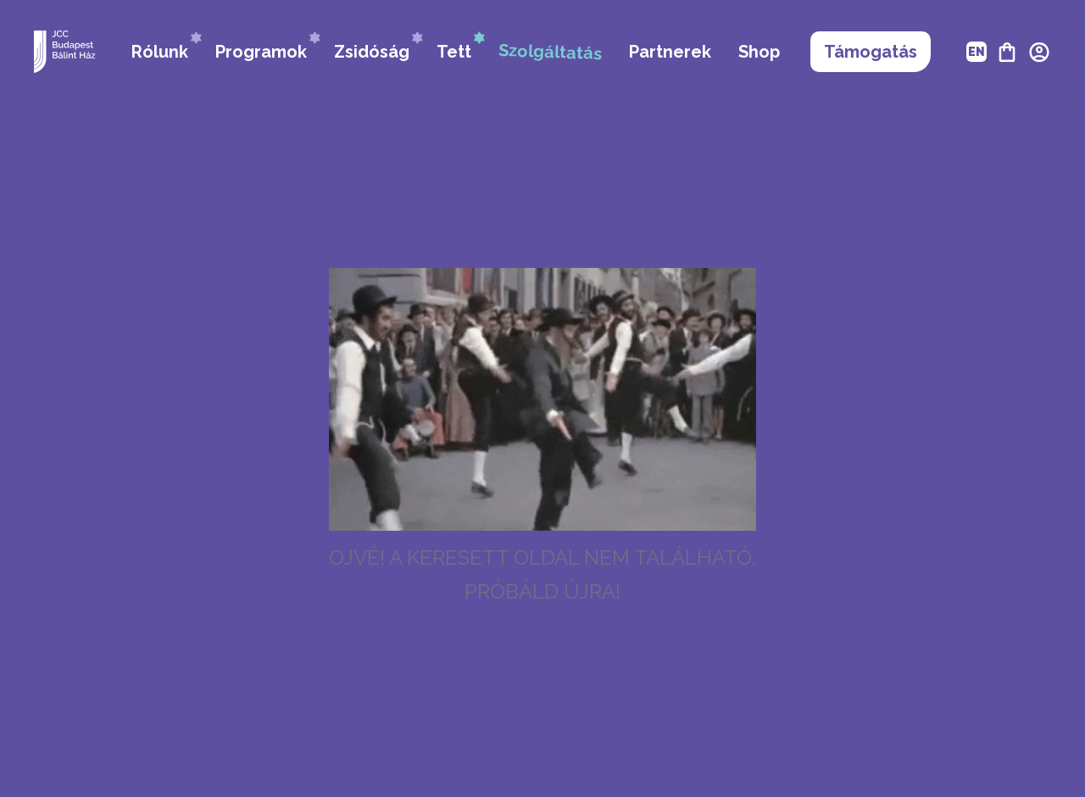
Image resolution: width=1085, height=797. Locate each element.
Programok (267, 46)
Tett (461, 46)
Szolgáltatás (550, 52)
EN (976, 52)
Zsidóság (378, 46)
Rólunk (166, 46)
